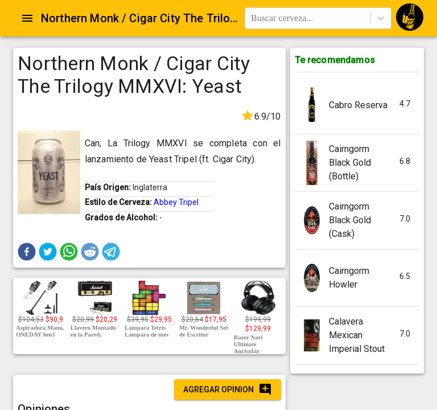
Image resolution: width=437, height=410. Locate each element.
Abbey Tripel (176, 202)
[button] (27, 252)
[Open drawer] (27, 18)
